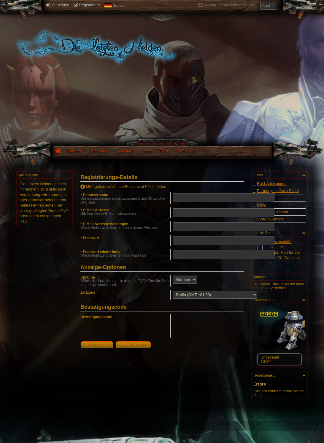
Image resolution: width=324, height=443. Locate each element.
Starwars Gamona (272, 212)
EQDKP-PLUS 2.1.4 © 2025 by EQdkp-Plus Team (162, 435)
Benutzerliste (99, 151)
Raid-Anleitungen (272, 183)
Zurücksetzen (133, 345)
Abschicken (97, 345)
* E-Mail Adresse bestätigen (104, 224)
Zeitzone (87, 292)
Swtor (262, 198)
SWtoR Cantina (270, 219)
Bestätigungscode (96, 317)
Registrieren (87, 5)
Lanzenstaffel (280, 241)
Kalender (74, 151)
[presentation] (217, 326)
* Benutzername (94, 195)
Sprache (87, 277)
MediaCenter (187, 151)
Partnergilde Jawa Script (278, 191)
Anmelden (57, 5)
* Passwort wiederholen (101, 252)
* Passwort (89, 238)
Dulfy (261, 205)
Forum (146, 151)
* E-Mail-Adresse (94, 210)
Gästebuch (125, 151)
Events (164, 151)
